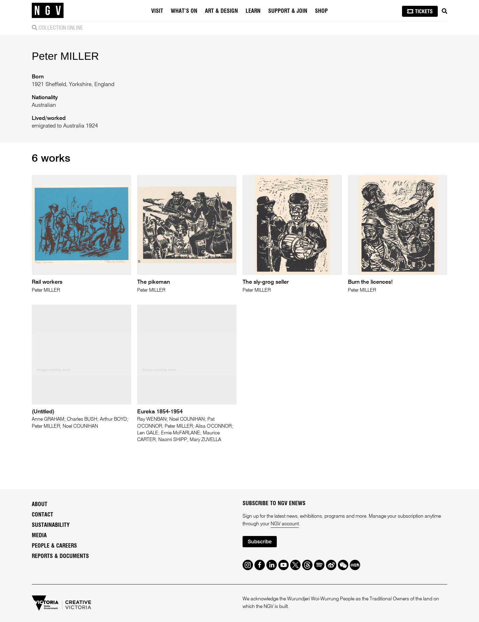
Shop (321, 11)
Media (39, 535)
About (39, 504)
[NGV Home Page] (48, 11)
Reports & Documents (60, 556)
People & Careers (54, 546)
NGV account (285, 524)
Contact (42, 515)
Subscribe (260, 542)
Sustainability (51, 525)
